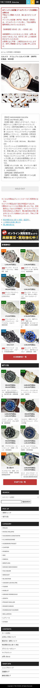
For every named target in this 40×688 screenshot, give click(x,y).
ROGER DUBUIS (8, 606)
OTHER (9, 52)
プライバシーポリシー (9, 649)
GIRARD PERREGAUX (9, 594)
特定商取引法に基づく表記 (10, 645)
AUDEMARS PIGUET (9, 543)
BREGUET (6, 575)
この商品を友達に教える (12, 222)
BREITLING (6, 563)
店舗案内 (5, 671)
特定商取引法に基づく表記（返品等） (16, 220)
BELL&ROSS (6, 614)
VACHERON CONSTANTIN (11, 536)
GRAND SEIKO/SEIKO (9, 567)
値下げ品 (5, 516)
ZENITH (5, 598)
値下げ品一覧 (20, 482)
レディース (6, 618)
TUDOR (5, 586)
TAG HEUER (6, 571)
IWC (4, 555)
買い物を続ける (8, 225)
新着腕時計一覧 (19, 357)
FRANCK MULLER (8, 602)
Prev (3, 78)
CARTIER (5, 547)
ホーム (3, 52)
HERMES (17, 52)
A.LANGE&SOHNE (8, 539)
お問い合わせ (6, 656)
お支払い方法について (9, 637)
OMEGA (5, 559)
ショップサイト (7, 668)
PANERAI (5, 551)
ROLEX (5, 528)
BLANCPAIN (6, 579)
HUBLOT (5, 590)
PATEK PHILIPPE (8, 532)
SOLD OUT (20, 189)
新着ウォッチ (6, 513)
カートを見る (6, 633)
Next (36, 78)
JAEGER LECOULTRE (9, 582)
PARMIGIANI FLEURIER (10, 610)
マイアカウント (7, 652)
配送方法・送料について (9, 641)
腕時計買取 (6, 675)
